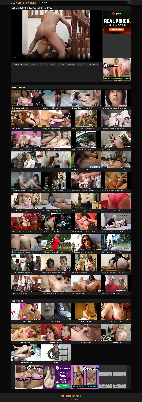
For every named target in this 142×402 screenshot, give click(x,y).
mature (17, 64)
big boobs (81, 64)
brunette (25, 64)
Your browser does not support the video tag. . (56, 36)
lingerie (62, 64)
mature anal (71, 64)
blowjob (45, 64)
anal (90, 64)
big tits (53, 64)
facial (96, 64)
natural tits (35, 64)
